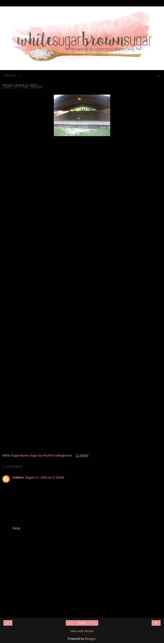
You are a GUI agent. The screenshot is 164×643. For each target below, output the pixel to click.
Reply (16, 528)
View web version (82, 631)
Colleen (18, 477)
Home (82, 622)
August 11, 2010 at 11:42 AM (44, 477)
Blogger (90, 638)
